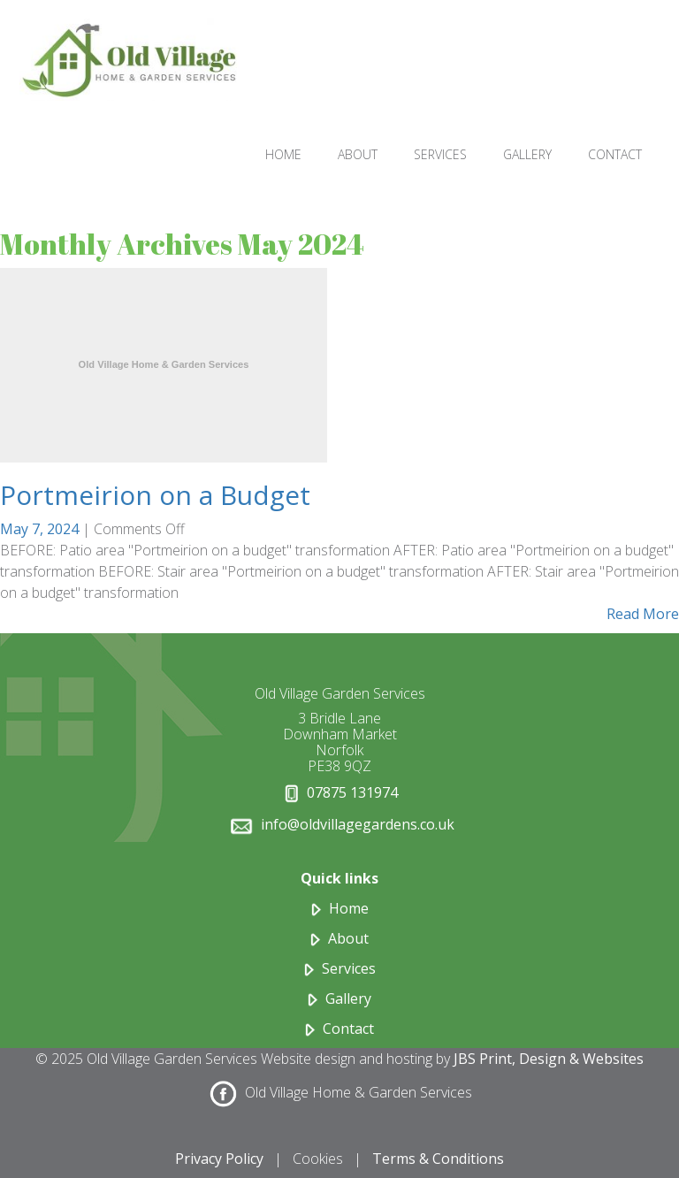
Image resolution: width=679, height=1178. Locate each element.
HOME (283, 154)
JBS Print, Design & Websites (549, 1058)
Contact (348, 1028)
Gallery (348, 998)
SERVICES (440, 154)
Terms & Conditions (438, 1158)
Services (349, 968)
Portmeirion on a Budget (155, 495)
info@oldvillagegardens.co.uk (357, 824)
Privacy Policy (219, 1158)
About (348, 938)
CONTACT (615, 154)
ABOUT (358, 154)
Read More (643, 613)
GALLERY (527, 154)
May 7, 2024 (41, 529)
